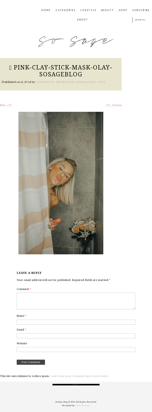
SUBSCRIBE (141, 10)
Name (22, 315)
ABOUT (82, 20)
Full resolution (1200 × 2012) (87, 82)
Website (22, 343)
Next (6, 105)
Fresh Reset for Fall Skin (51, 82)
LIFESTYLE (88, 10)
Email (21, 329)
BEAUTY (107, 10)
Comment (24, 289)
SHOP (123, 10)
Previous (113, 105)
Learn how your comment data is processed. (79, 376)
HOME (46, 10)
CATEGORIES (66, 10)
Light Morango (82, 405)
